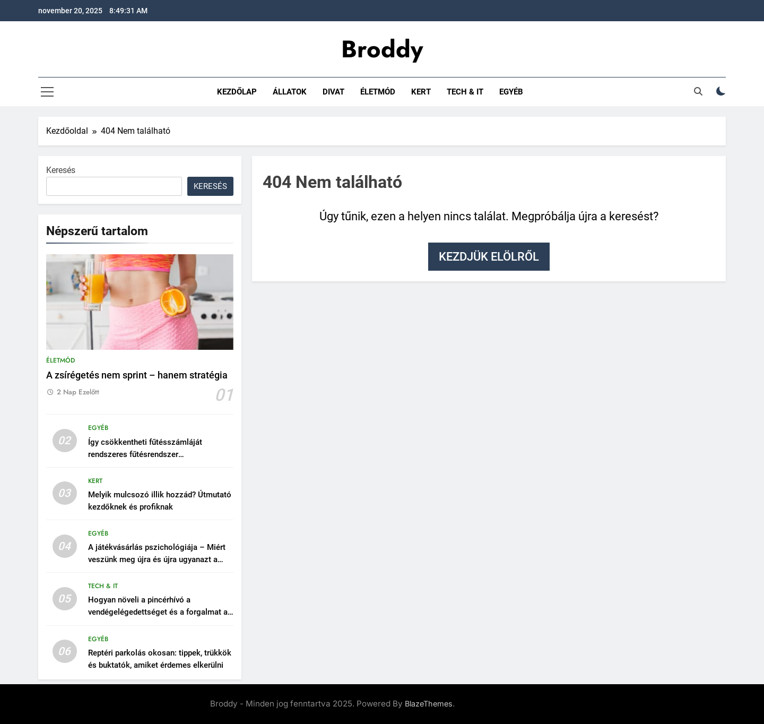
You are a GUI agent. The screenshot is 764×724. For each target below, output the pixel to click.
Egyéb (511, 92)
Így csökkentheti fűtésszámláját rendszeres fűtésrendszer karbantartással (145, 454)
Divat (333, 92)
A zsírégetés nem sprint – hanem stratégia (137, 375)
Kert (421, 92)
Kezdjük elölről (489, 256)
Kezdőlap (237, 92)
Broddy (382, 49)
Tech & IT (465, 92)
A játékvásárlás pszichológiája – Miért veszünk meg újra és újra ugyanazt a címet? (156, 559)
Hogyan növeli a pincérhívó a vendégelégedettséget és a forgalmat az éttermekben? (160, 612)
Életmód (377, 92)
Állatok (290, 92)
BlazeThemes (429, 703)
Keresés (60, 170)
